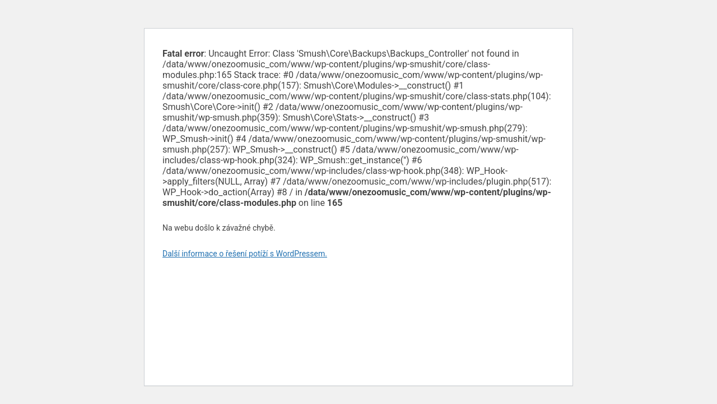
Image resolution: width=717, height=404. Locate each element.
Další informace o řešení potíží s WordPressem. (244, 253)
